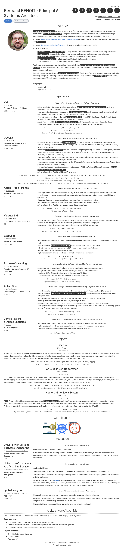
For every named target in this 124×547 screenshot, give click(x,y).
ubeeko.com (9, 140)
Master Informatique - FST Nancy (16, 451)
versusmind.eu (10, 218)
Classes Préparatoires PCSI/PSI (15, 493)
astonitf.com (9, 191)
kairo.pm (8, 105)
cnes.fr (7, 325)
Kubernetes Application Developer (53, 45)
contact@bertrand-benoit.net (109, 17)
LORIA (56, 480)
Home (8, 21)
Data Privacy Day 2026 (21, 21)
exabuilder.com (10, 239)
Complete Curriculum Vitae (62, 545)
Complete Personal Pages (110, 20)
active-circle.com (10, 289)
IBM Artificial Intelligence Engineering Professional (59, 39)
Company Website (11, 266)
